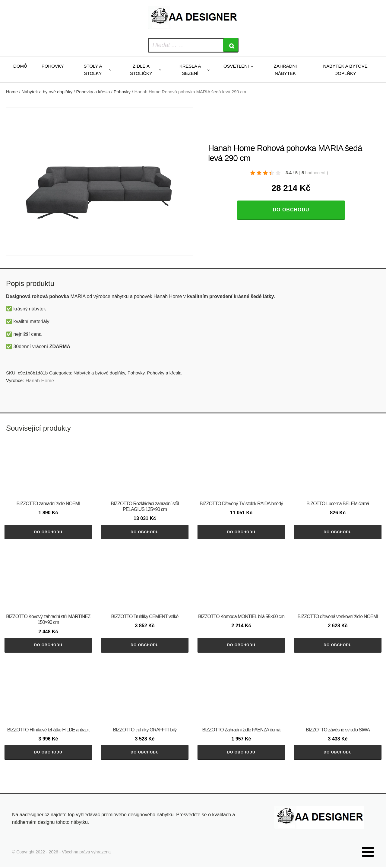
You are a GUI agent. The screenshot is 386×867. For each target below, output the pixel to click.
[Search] (230, 45)
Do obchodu (291, 209)
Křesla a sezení (190, 69)
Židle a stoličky (141, 69)
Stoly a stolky (93, 69)
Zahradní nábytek (285, 69)
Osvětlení (236, 66)
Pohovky (53, 66)
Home (12, 91)
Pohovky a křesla (93, 91)
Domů (20, 66)
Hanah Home (40, 380)
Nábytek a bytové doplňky (345, 69)
